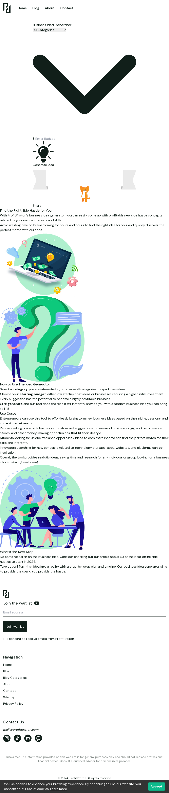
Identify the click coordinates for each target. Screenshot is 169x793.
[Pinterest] (38, 738)
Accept (157, 786)
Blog (35, 8)
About (50, 8)
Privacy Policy (13, 704)
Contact (66, 8)
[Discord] (28, 738)
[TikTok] (17, 738)
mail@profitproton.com (21, 729)
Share (37, 205)
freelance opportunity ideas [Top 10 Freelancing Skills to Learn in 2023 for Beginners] (62, 438)
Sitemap (9, 697)
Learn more (58, 789)
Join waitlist (15, 626)
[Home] (7, 8)
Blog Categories (15, 678)
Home (22, 8)
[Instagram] (7, 738)
